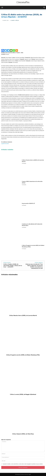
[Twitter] (5, 50)
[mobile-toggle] (2, 7)
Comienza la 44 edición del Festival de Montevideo (32, 224)
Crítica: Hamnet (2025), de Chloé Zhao (23, 434)
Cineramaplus (24, 163)
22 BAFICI (13, 20)
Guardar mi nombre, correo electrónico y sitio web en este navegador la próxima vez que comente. (23, 464)
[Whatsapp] (14, 50)
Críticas (17, 20)
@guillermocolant (5, 143)
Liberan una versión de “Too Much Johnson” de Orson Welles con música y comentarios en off (34, 266)
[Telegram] (8, 50)
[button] (44, 7)
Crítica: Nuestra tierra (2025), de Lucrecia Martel (33, 160)
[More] (16, 50)
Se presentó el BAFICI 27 (28, 203)
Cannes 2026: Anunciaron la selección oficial (32, 182)
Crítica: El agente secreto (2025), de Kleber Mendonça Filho (33, 246)
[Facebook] (2, 50)
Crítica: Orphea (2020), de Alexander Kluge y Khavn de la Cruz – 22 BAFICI (12, 265)
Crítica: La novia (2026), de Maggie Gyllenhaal (23, 394)
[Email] (11, 50)
